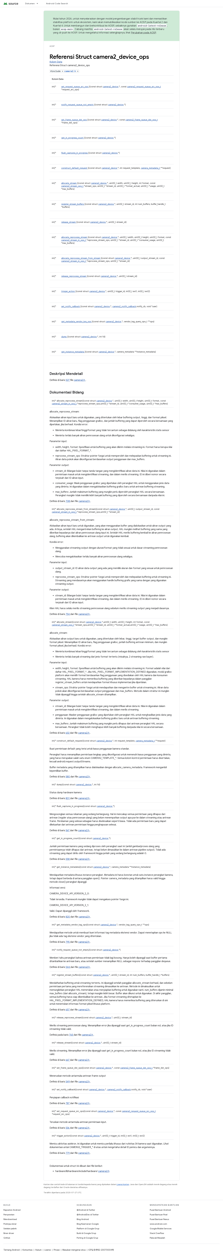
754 (68, 614)
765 (71, 1034)
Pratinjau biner (10, 1224)
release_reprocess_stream (74, 276)
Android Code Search (57, 3)
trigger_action (68, 291)
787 (68, 1103)
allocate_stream (69, 183)
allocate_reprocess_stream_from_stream (81, 258)
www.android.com (158, 1224)
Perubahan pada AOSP (143, 32)
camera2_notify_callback (124, 306)
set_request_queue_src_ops (75, 86)
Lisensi (47, 1250)
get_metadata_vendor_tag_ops (76, 321)
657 (68, 1009)
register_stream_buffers (72, 204)
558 (68, 859)
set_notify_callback (70, 306)
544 (68, 967)
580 (68, 776)
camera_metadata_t (151, 168)
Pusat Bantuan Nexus (159, 1219)
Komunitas (27, 1250)
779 (68, 1153)
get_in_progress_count (72, 138)
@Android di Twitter (86, 1210)
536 (68, 1127)
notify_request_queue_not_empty (77, 104)
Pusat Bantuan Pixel (158, 1214)
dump (64, 336)
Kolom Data (56, 61)
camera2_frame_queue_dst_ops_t (142, 119)
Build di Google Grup (86, 1233)
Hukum (38, 1250)
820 (68, 916)
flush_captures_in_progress (74, 153)
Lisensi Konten (123, 1184)
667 (68, 1060)
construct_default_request (74, 168)
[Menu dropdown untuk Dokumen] (39, 3)
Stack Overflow (157, 1233)
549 (68, 1081)
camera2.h (70, 71)
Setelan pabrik (10, 1228)
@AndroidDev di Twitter (88, 1214)
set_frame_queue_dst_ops (74, 119)
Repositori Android (11, 1210)
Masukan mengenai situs (74, 1250)
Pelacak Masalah (157, 1238)
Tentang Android (11, 1250)
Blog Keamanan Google (88, 1224)
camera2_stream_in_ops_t (74, 240)
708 (68, 501)
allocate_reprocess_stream (74, 237)
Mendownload (10, 1219)
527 (68, 380)
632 (68, 733)
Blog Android (83, 1219)
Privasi (57, 1250)
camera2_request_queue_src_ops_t (144, 86)
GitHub (6, 1238)
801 (68, 798)
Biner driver (8, 1233)
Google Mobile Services (160, 1228)
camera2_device (111, 86)
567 (68, 830)
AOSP (52, 46)
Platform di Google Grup (88, 1228)
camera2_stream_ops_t (72, 186)
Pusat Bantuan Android (160, 1210)
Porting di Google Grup (87, 1238)
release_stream (68, 222)
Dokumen (30, 3)
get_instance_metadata (73, 351)
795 (68, 942)
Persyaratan (8, 1214)
